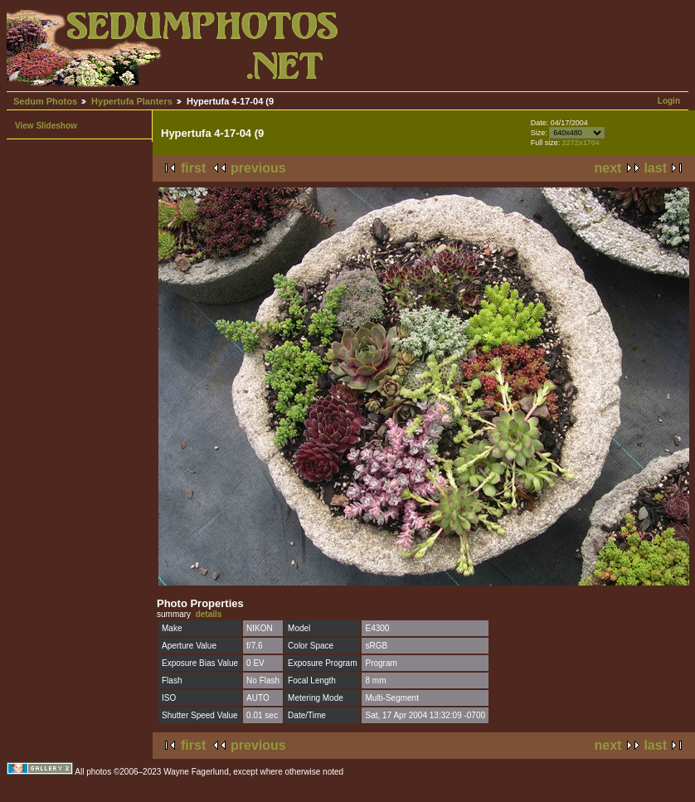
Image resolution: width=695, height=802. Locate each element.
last (655, 168)
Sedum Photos (45, 101)
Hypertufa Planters (132, 101)
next (608, 168)
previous (258, 168)
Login (669, 100)
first (193, 168)
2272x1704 (581, 143)
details (209, 614)
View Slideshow (46, 125)
